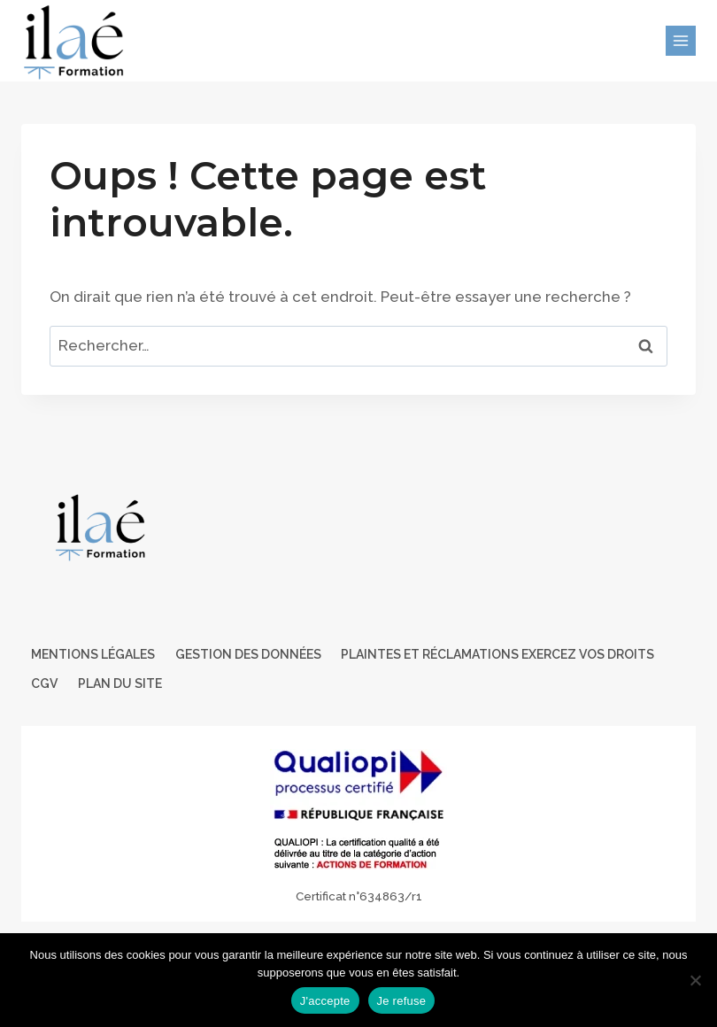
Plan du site (120, 683)
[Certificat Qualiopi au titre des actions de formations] (358, 824)
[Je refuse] (695, 980)
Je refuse (402, 1001)
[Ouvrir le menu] (681, 41)
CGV (44, 683)
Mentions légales (93, 654)
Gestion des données (248, 654)
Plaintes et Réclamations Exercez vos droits (497, 654)
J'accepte (325, 1001)
